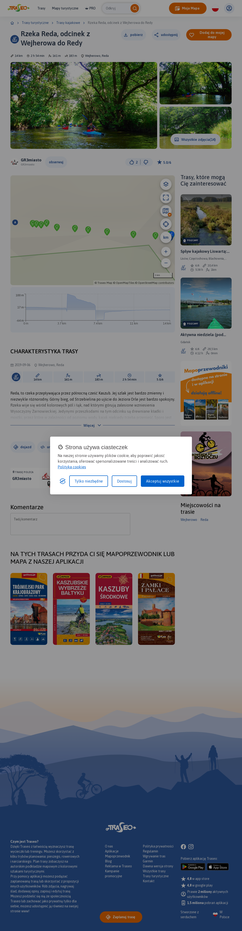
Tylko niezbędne (88, 481)
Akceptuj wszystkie (162, 481)
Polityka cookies (72, 467)
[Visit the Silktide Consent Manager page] (62, 481)
